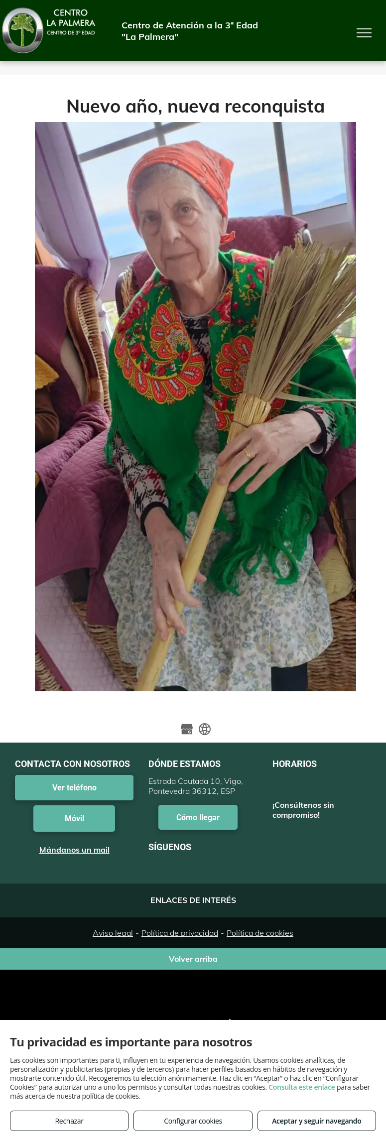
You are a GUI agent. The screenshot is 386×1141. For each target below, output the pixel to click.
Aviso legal (113, 933)
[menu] (364, 33)
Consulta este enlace (301, 1087)
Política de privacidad (179, 933)
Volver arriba (193, 959)
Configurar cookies (193, 1121)
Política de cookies (260, 933)
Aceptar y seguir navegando (316, 1121)
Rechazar (69, 1121)
